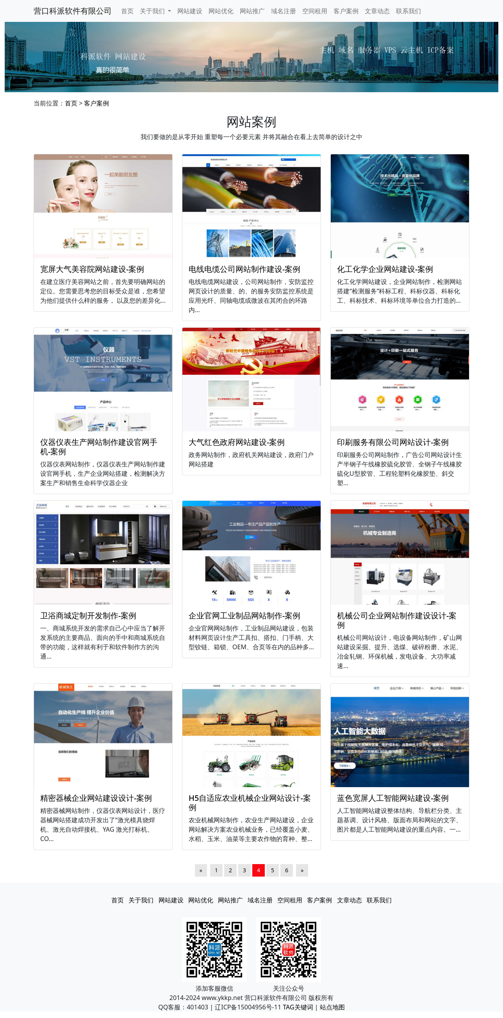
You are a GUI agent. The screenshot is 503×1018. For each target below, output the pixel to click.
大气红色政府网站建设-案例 (237, 442)
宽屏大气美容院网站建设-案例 (92, 269)
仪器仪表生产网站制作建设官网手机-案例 (98, 447)
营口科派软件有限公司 (73, 10)
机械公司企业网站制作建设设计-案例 (397, 620)
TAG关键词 (298, 1007)
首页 (127, 11)
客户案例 (346, 11)
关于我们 (140, 900)
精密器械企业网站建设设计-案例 (96, 798)
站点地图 (332, 1007)
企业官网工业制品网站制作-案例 (244, 615)
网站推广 (252, 11)
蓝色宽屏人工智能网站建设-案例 (393, 798)
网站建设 (189, 11)
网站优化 (221, 11)
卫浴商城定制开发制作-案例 (88, 615)
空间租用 (314, 11)
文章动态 (377, 11)
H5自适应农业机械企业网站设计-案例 (250, 803)
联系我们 (408, 11)
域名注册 (283, 11)
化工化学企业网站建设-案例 (385, 269)
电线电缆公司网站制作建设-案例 (244, 269)
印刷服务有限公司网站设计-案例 (393, 442)
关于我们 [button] (153, 11)
